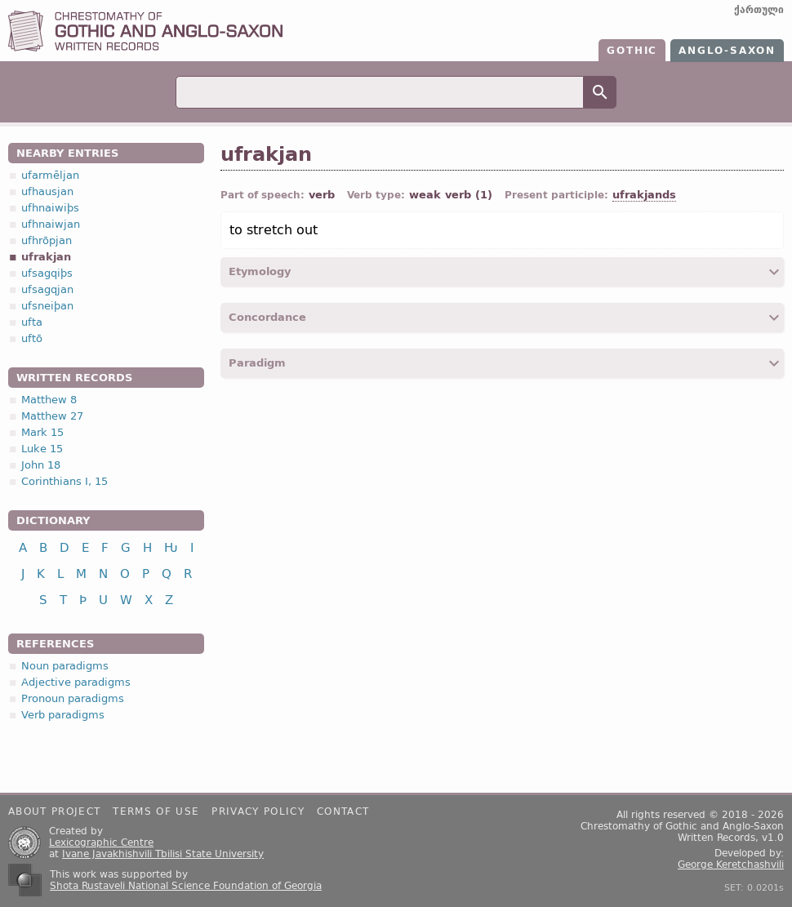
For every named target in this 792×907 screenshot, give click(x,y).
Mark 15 (42, 432)
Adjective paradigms (76, 682)
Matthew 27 (52, 416)
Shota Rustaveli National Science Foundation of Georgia (186, 885)
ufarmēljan (50, 175)
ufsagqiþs (47, 273)
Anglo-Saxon (727, 50)
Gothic (632, 50)
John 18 (40, 465)
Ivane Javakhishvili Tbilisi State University (163, 854)
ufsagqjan (47, 289)
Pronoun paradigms (72, 698)
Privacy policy (258, 811)
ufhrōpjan (46, 240)
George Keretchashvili (731, 864)
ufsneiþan (47, 306)
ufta (31, 322)
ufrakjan (46, 257)
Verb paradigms (63, 715)
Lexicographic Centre (101, 842)
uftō (31, 338)
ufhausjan (47, 191)
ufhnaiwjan (50, 224)
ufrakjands (644, 195)
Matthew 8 (49, 399)
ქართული (759, 10)
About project (54, 811)
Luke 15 (42, 448)
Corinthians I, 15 (64, 481)
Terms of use (156, 811)
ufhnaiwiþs (50, 208)
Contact (343, 811)
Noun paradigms (65, 666)
